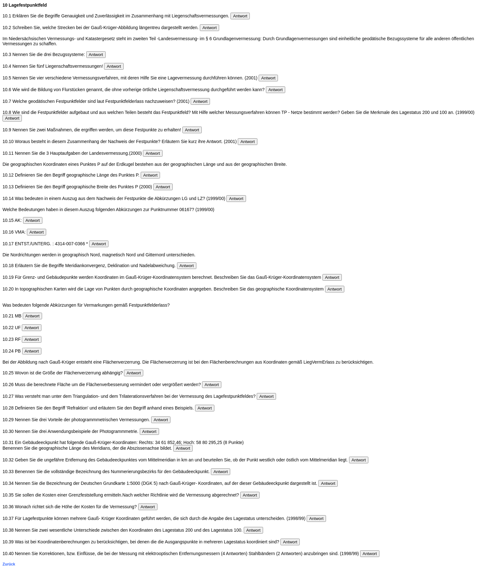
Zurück (9, 564)
